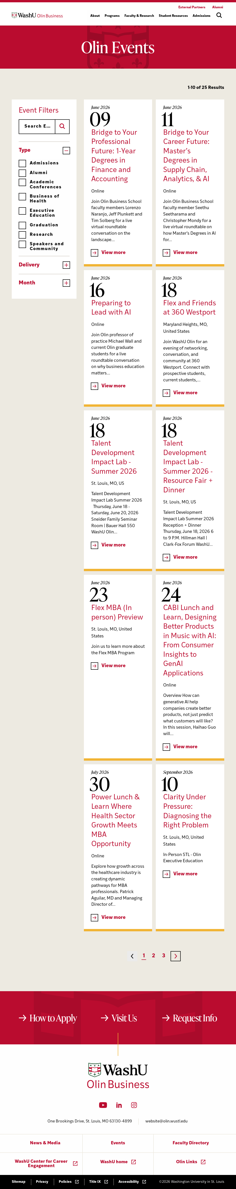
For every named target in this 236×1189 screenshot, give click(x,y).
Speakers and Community (41, 246)
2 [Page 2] (153, 956)
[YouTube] (103, 1106)
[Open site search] (219, 15)
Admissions (39, 163)
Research (36, 234)
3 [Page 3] (163, 956)
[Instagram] (134, 1106)
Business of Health (39, 199)
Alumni (33, 173)
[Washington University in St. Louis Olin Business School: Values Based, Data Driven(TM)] (118, 1087)
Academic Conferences (40, 184)
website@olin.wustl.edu (166, 1121)
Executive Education (37, 213)
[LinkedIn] (119, 1106)
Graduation (39, 225)
